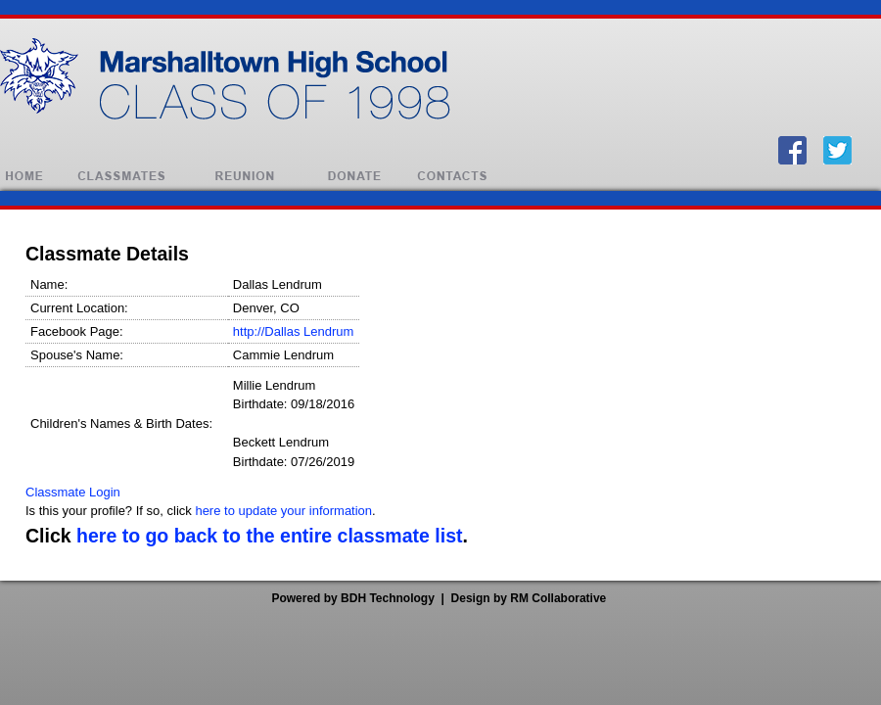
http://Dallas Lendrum (293, 331)
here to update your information (283, 510)
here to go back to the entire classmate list (269, 535)
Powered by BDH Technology (352, 598)
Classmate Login (72, 492)
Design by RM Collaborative (529, 598)
